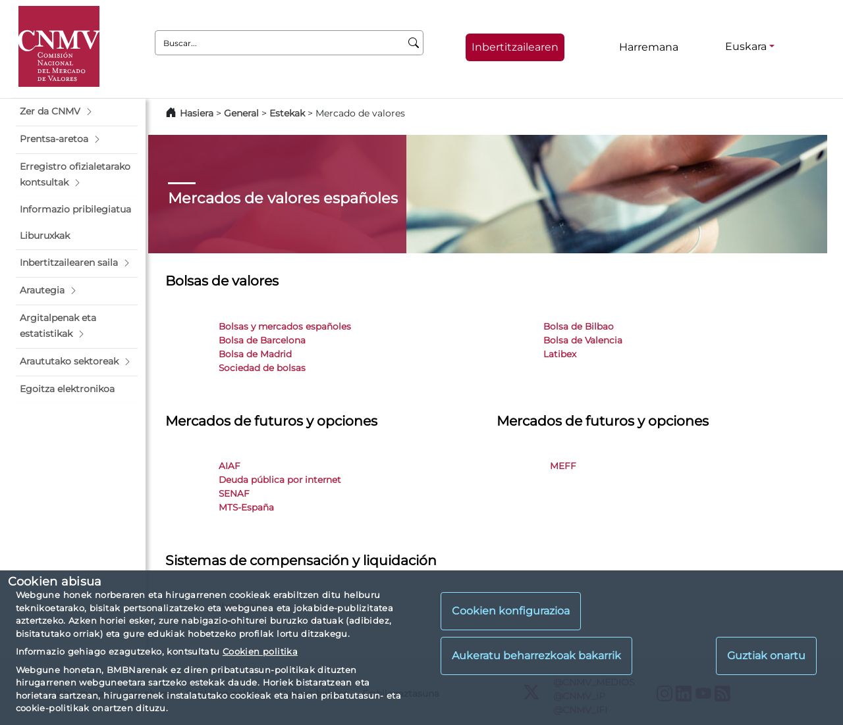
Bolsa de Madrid (255, 354)
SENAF (234, 493)
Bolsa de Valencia (582, 340)
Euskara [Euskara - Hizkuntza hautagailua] (746, 46)
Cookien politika (260, 651)
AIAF (229, 466)
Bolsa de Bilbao (578, 326)
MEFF (563, 466)
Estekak (287, 113)
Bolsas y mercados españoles (285, 326)
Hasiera (196, 113)
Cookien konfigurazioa (511, 611)
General (241, 113)
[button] (77, 112)
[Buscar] (413, 42)
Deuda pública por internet (280, 479)
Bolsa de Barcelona (262, 340)
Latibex (559, 354)
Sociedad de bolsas (262, 367)
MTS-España (246, 507)
